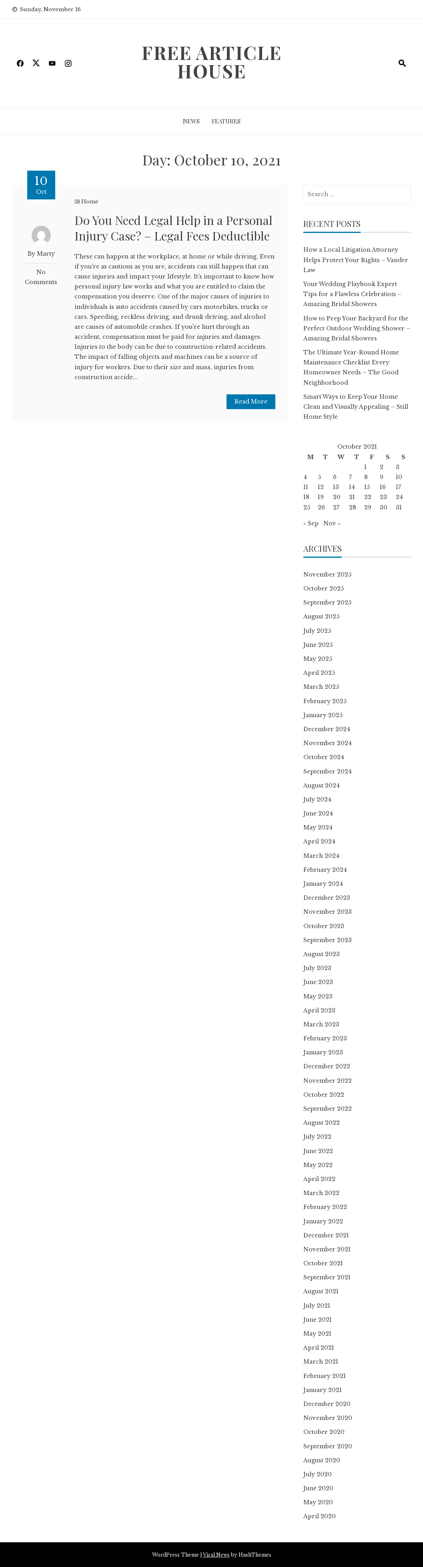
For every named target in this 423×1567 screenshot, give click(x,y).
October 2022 (323, 1094)
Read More (251, 401)
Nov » (332, 523)
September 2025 (327, 602)
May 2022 (318, 1165)
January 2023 (323, 1052)
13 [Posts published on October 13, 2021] (336, 487)
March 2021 (320, 1361)
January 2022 (323, 1221)
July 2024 (317, 799)
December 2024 (326, 729)
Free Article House (211, 61)
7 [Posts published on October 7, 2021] (350, 477)
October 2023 (323, 926)
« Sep (311, 523)
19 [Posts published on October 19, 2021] (321, 497)
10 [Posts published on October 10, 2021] (399, 477)
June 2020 (318, 1488)
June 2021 (317, 1319)
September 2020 (327, 1446)
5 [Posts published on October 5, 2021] (319, 477)
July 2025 (317, 630)
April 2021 (318, 1347)
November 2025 (327, 574)
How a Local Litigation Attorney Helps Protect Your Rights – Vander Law (355, 259)
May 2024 (318, 827)
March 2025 (321, 686)
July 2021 (316, 1305)
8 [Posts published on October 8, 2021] (366, 477)
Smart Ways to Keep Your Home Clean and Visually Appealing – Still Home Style (355, 406)
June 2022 (318, 1151)
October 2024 (323, 757)
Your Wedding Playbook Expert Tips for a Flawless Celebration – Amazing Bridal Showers (352, 294)
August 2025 (321, 616)
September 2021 (327, 1277)
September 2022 (327, 1108)
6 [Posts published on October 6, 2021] (335, 477)
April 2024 (319, 841)
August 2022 (321, 1122)
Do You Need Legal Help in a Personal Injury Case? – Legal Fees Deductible (173, 228)
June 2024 (318, 813)
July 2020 (317, 1474)
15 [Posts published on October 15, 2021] (367, 487)
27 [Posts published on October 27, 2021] (336, 507)
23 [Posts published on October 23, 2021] (383, 497)
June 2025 (318, 644)
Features (226, 121)
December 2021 (326, 1235)
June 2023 (318, 982)
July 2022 (317, 1136)
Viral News (216, 1555)
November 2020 (327, 1418)
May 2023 (318, 996)
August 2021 (321, 1291)
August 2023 (321, 954)
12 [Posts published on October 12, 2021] (321, 487)
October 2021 (323, 1263)
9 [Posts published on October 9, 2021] (381, 477)
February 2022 (325, 1207)
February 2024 (325, 869)
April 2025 (319, 672)
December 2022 (326, 1066)
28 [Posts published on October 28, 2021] (352, 507)
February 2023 (325, 1038)
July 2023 (317, 968)
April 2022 (319, 1179)
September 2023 (327, 940)
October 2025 (323, 588)
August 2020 (321, 1460)
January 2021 (322, 1390)
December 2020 (327, 1404)
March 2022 (321, 1193)
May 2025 (317, 658)
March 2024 (321, 855)
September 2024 (327, 771)
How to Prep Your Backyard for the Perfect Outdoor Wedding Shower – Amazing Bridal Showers (356, 328)
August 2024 (321, 785)
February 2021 (324, 1376)
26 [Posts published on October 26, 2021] (321, 507)
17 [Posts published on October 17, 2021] (398, 487)
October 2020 (324, 1432)
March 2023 (321, 1024)
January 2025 (323, 715)
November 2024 (327, 743)
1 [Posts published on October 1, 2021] (365, 467)
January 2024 (323, 883)
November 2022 (327, 1080)
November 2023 (327, 911)
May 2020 (318, 1502)
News (191, 121)
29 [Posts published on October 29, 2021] (367, 507)
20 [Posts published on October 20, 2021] (337, 497)
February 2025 (325, 701)
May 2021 (317, 1333)
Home (89, 201)
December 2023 (326, 897)
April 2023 (319, 1010)
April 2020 (319, 1516)
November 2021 (327, 1249)
